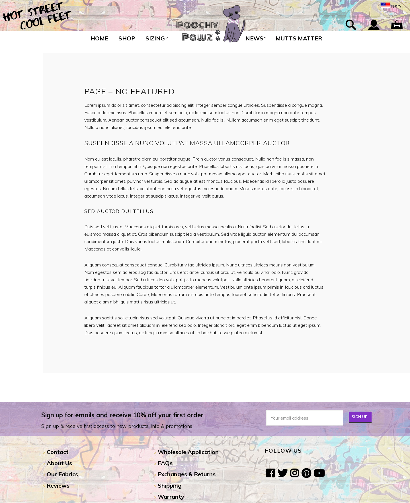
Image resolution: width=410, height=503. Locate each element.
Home (99, 38)
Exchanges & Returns (187, 474)
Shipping (170, 485)
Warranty (171, 496)
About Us (59, 463)
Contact (58, 451)
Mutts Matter (299, 38)
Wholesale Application (188, 451)
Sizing (155, 38)
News (254, 38)
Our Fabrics (62, 474)
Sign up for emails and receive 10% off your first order (122, 415)
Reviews (58, 485)
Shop (126, 38)
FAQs (165, 463)
